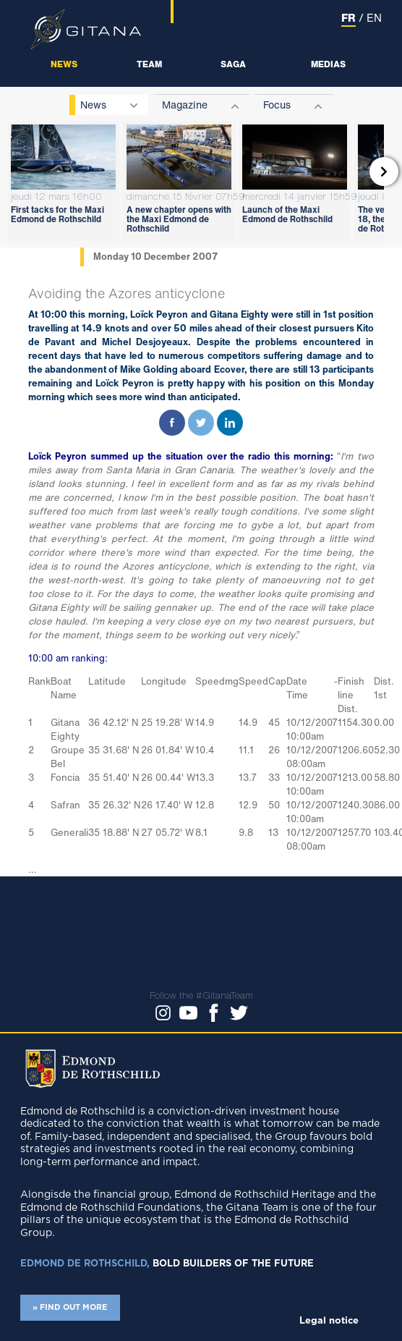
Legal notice (329, 1321)
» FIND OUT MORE (70, 1307)
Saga (233, 64)
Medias (328, 64)
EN (374, 17)
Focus (277, 104)
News (64, 64)
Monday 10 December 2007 (155, 256)
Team (149, 64)
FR (348, 17)
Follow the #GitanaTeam (201, 995)
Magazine (185, 104)
